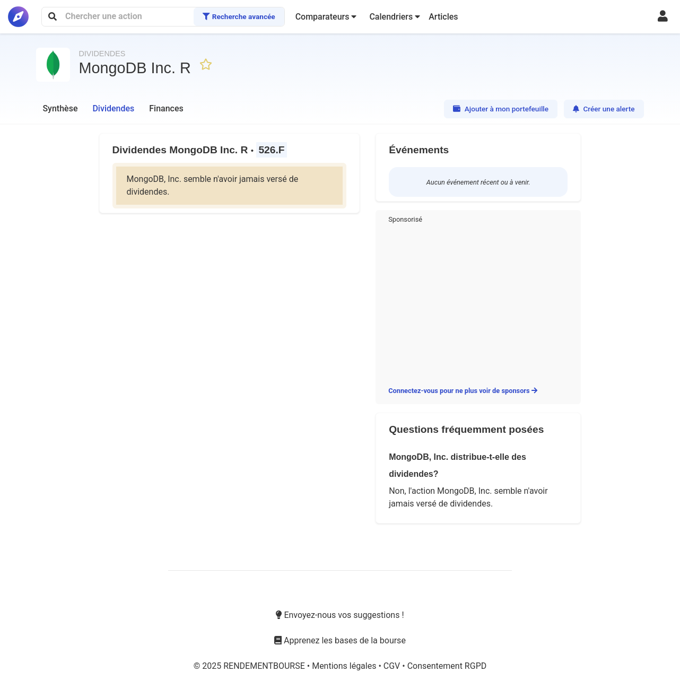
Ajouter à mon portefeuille (500, 108)
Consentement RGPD (447, 666)
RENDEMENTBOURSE (265, 666)
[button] (326, 17)
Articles (443, 17)
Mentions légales (345, 666)
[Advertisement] (478, 303)
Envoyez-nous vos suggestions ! (340, 615)
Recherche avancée (239, 16)
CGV (392, 666)
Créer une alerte (604, 108)
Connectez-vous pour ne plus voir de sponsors (462, 391)
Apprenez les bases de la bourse (340, 640)
